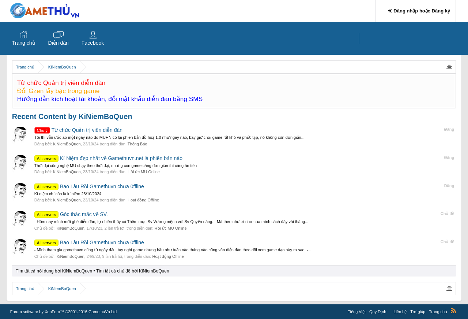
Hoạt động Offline (143, 200)
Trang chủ (23, 43)
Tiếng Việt (357, 311)
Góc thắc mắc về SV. (71, 214)
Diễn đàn (58, 43)
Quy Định (377, 311)
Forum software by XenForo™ (64, 311)
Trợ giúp (417, 311)
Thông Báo (137, 144)
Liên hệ (400, 311)
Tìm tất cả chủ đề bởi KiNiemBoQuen (132, 271)
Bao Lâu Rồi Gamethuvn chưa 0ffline (89, 186)
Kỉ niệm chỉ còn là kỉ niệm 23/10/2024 (68, 194)
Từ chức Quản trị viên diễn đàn (78, 130)
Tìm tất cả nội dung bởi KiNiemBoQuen (54, 271)
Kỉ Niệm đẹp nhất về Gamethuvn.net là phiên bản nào (108, 158)
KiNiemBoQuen (67, 144)
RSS (453, 310)
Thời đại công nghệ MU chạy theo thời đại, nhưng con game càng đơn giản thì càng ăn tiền (115, 165)
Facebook (93, 43)
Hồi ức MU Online (144, 172)
